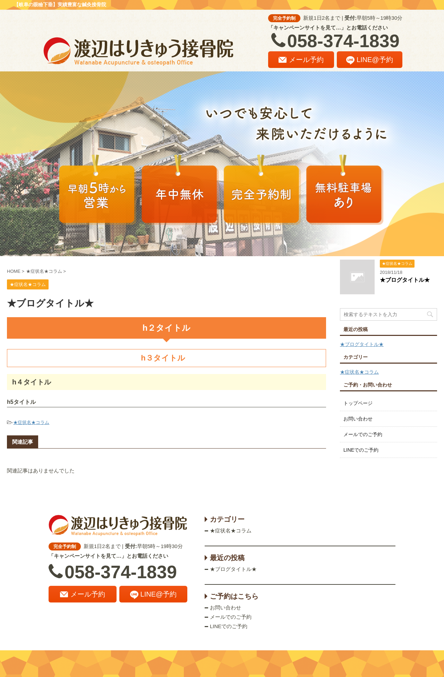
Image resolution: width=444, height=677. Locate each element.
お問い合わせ (358, 419)
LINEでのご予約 (360, 450)
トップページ (358, 403)
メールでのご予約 (362, 434)
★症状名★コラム (31, 422)
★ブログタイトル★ (405, 280)
